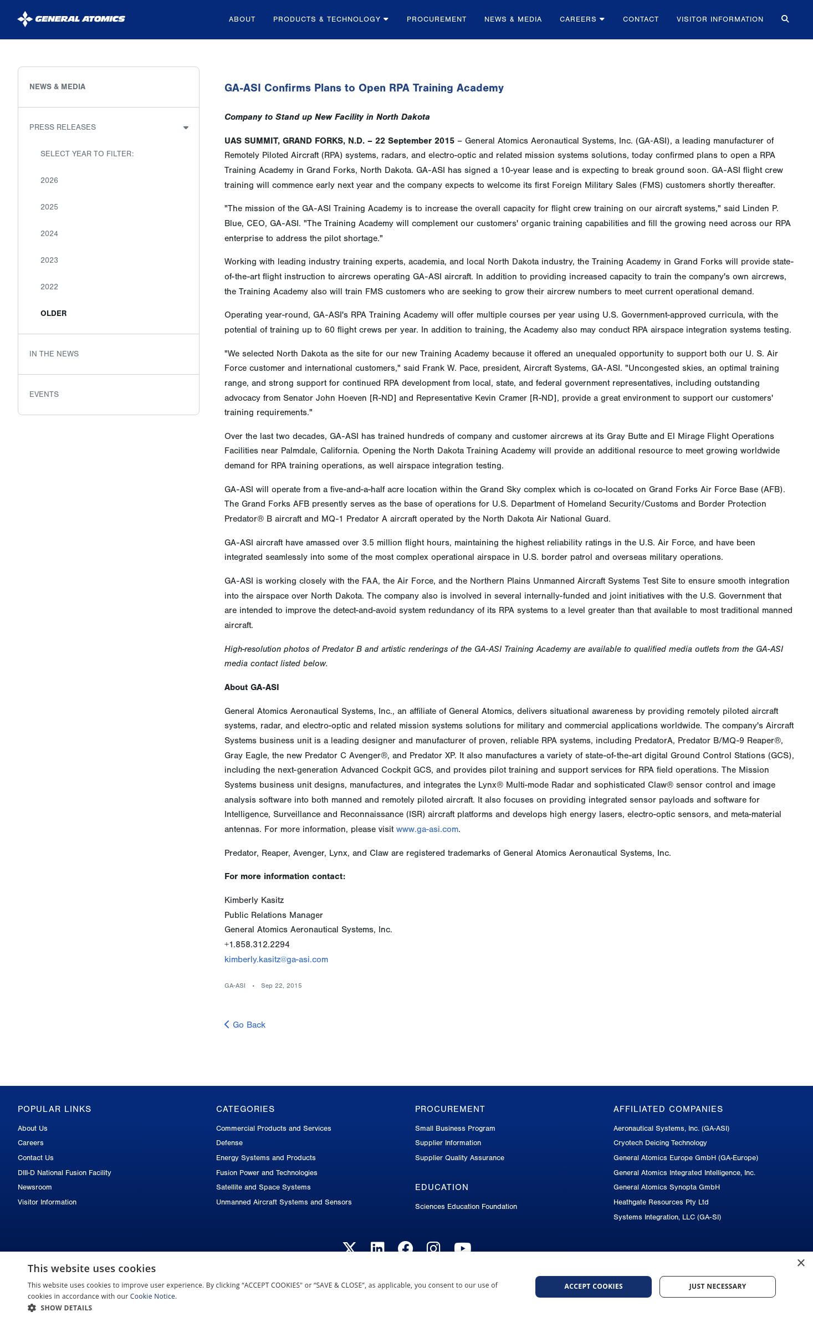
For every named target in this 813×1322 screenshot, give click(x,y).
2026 (49, 180)
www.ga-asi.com (427, 829)
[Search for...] (784, 19)
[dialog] (406, 1287)
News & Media (513, 19)
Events (44, 394)
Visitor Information (720, 19)
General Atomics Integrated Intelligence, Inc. (684, 1172)
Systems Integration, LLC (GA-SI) (667, 1217)
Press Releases (62, 127)
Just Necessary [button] (717, 1286)
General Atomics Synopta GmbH (666, 1187)
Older (53, 313)
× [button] (800, 1263)
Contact (641, 19)
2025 (49, 207)
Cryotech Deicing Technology (660, 1143)
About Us (33, 1128)
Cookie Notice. (153, 1296)
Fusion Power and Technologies (267, 1172)
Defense (229, 1143)
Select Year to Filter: (87, 154)
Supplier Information (448, 1143)
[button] (272, 1308)
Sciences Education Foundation (466, 1206)
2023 (49, 260)
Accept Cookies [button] (594, 1286)
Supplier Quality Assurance (459, 1157)
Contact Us (36, 1157)
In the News (54, 354)
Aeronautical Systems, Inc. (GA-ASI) (671, 1128)
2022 (49, 287)
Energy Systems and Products (266, 1157)
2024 (49, 233)
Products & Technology (331, 19)
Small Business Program (455, 1128)
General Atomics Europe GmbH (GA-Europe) (685, 1157)
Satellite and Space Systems (263, 1187)
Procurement (437, 19)
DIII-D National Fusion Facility (64, 1172)
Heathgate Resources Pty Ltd (661, 1202)
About (242, 19)
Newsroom (35, 1187)
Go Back (244, 1025)
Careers (582, 19)
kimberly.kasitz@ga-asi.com (276, 959)
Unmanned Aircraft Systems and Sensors (284, 1202)
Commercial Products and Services (273, 1128)
